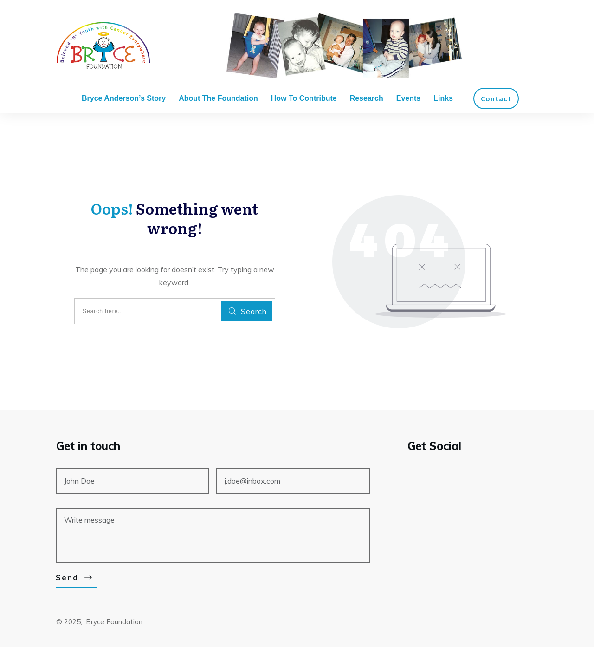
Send (67, 577)
